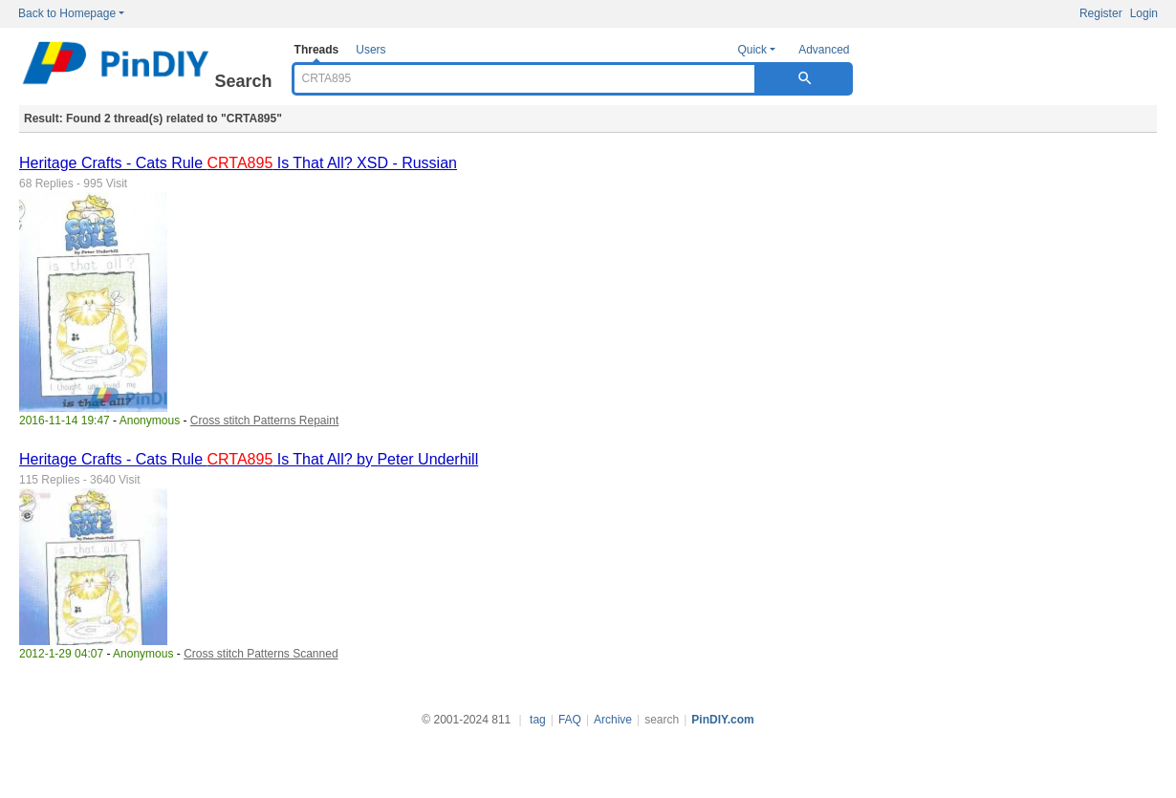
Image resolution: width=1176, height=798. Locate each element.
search (661, 719)
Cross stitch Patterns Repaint (264, 420)
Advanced (823, 49)
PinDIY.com (722, 719)
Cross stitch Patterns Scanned (261, 653)
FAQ (569, 719)
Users (370, 49)
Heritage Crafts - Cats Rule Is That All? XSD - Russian (238, 163)
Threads (316, 49)
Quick (752, 49)
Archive (613, 719)
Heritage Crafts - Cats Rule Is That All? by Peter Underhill (248, 459)
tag (538, 719)
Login (1144, 13)
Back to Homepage (67, 13)
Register (1100, 13)
